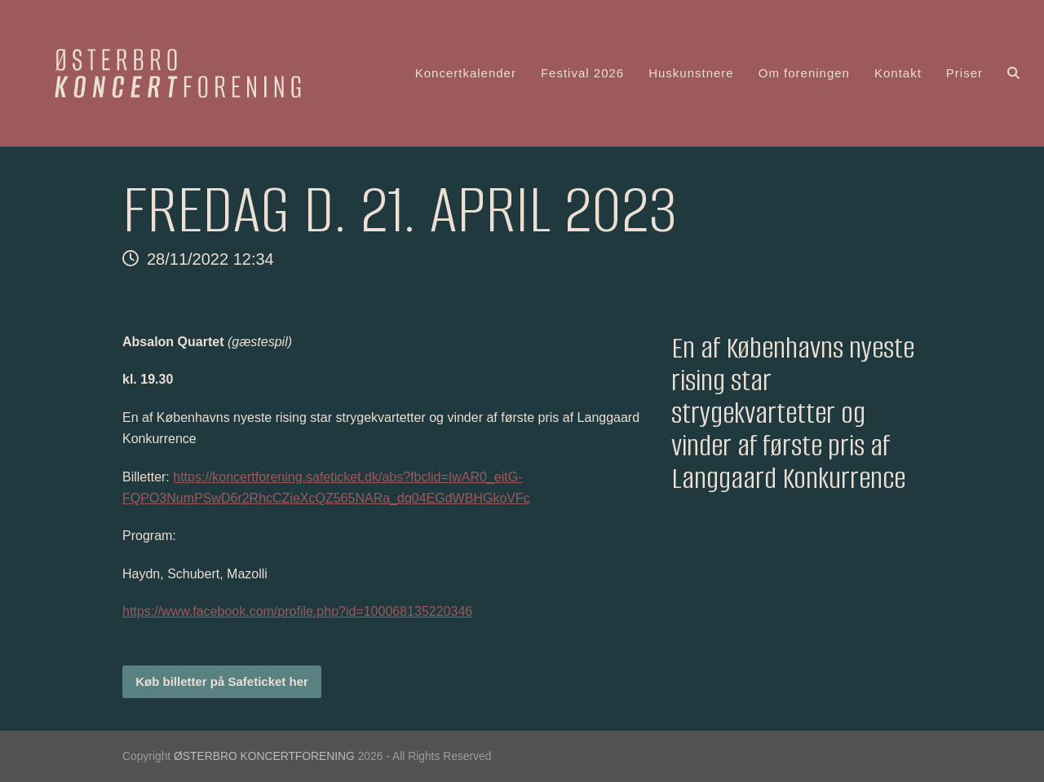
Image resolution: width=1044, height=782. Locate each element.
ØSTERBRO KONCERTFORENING (264, 755)
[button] (1013, 73)
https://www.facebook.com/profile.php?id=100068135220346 (297, 611)
